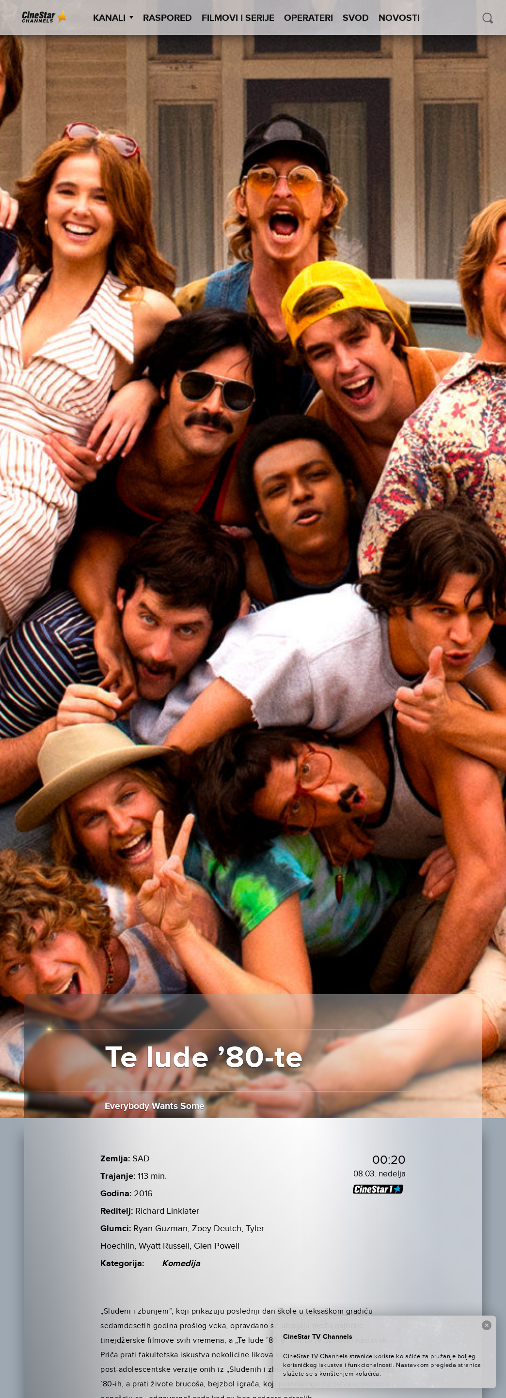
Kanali (113, 18)
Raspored (167, 18)
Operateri (308, 18)
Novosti (399, 18)
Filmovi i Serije (238, 18)
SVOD (356, 18)
